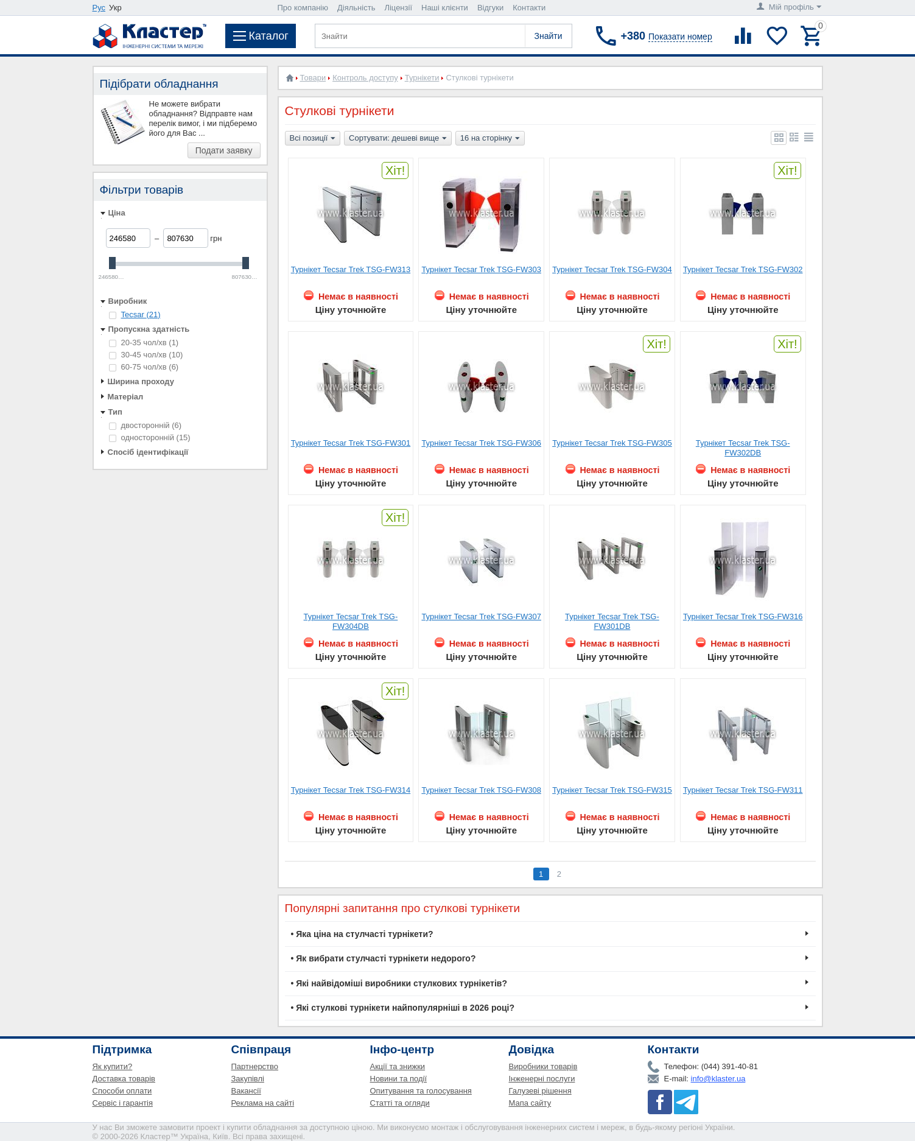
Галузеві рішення (540, 1090)
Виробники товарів (543, 1066)
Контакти (529, 7)
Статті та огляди (400, 1103)
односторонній (150, 437)
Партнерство (255, 1066)
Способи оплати (122, 1090)
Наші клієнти (444, 7)
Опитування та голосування (421, 1090)
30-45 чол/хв (146, 354)
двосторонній (145, 425)
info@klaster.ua (718, 1078)
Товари (313, 77)
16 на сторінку (490, 138)
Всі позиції (313, 138)
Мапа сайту (530, 1103)
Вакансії (246, 1090)
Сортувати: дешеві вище (398, 138)
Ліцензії (398, 7)
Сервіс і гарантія (123, 1103)
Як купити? (113, 1066)
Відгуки (490, 7)
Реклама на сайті (263, 1103)
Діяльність (356, 7)
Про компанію (303, 7)
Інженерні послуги (542, 1078)
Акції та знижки (398, 1066)
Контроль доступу (365, 77)
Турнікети (422, 77)
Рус (99, 7)
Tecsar (141, 314)
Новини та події (398, 1078)
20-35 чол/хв (144, 342)
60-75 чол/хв (144, 366)
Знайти (548, 36)
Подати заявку (224, 150)
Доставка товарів (124, 1078)
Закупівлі (247, 1078)
